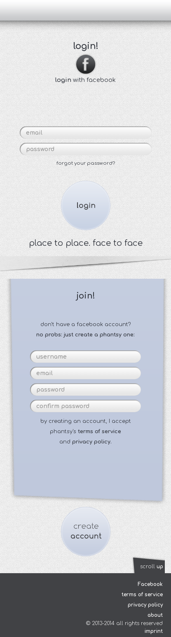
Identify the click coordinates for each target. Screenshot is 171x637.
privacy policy (145, 605)
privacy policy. (92, 442)
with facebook (85, 76)
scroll (151, 566)
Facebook (150, 584)
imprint (154, 631)
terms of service (99, 431)
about (155, 615)
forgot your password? (85, 163)
